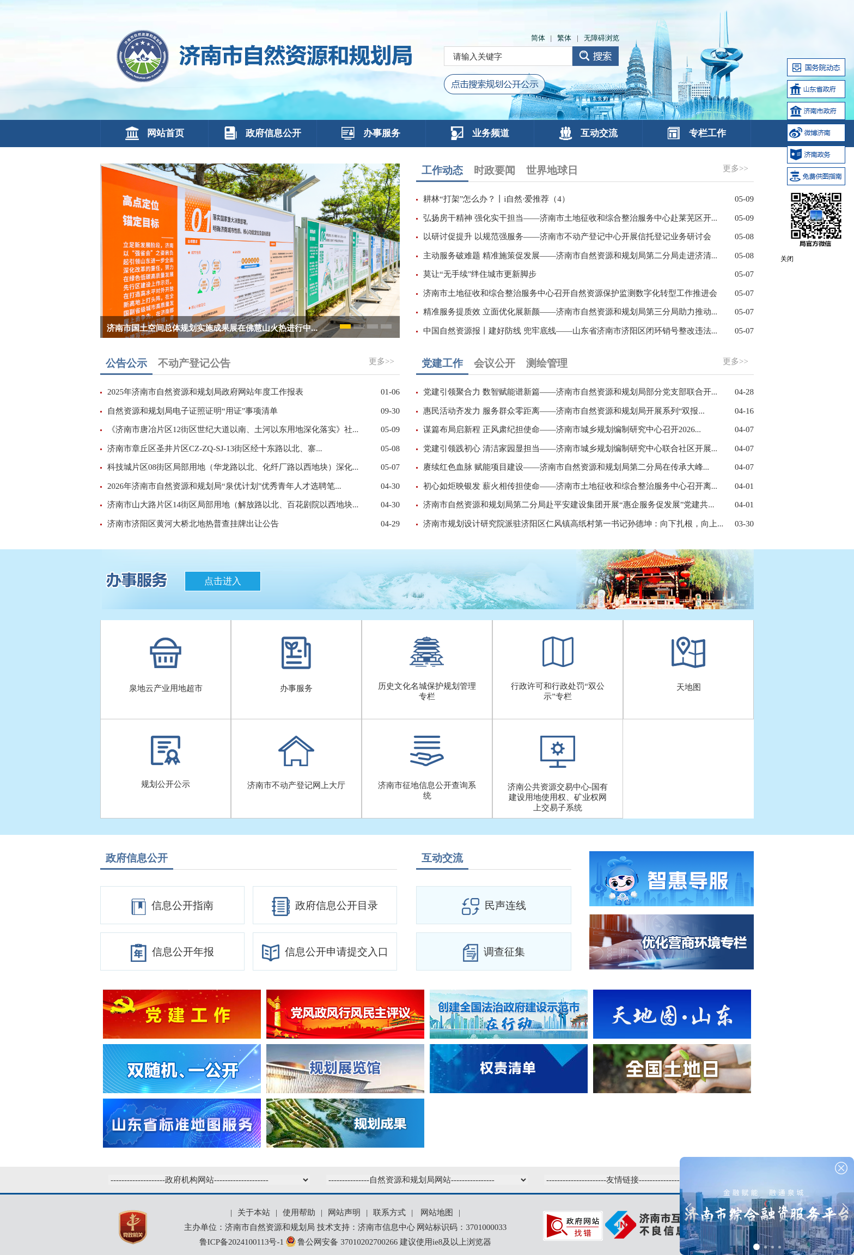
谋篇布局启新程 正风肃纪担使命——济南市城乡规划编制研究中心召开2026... (562, 429)
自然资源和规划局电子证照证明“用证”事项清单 (192, 411)
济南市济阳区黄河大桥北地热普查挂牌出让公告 (193, 523)
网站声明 (344, 1212)
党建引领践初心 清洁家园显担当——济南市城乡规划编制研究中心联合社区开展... (570, 448)
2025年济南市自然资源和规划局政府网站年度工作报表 (205, 391)
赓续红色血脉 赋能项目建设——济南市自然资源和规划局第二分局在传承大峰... (566, 467)
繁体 (564, 38)
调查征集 (494, 953)
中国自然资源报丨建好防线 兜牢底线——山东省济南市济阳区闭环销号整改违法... (570, 330)
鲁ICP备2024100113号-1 (241, 1242)
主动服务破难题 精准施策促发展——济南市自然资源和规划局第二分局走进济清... (570, 255)
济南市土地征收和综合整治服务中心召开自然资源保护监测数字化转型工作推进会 (570, 293)
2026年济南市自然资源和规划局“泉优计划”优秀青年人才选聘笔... (224, 486)
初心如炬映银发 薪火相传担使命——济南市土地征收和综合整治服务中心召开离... (570, 486)
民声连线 (494, 906)
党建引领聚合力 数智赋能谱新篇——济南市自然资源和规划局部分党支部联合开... (570, 391)
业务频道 (479, 133)
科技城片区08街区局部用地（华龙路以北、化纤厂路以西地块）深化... (232, 467)
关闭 (787, 259)
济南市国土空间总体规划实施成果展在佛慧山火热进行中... (212, 327)
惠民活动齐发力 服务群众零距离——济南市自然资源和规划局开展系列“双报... (564, 411)
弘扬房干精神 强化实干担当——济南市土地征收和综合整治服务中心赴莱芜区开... (570, 218)
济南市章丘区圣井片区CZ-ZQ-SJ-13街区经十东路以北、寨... (214, 448)
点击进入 (222, 581)
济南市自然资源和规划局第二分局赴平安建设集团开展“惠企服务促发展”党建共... (569, 504)
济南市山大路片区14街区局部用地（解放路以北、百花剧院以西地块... (232, 504)
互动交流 (588, 133)
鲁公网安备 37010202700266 (343, 1242)
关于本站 (253, 1212)
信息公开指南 (172, 907)
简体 (538, 38)
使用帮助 (299, 1212)
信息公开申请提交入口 (325, 952)
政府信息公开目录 (325, 906)
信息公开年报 (172, 953)
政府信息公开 (262, 133)
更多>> (735, 168)
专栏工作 (696, 133)
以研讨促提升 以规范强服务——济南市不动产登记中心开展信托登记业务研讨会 (567, 236)
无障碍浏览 (601, 38)
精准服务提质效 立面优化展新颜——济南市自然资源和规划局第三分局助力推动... (570, 311)
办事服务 (370, 133)
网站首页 (154, 133)
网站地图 (436, 1212)
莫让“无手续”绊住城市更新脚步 (479, 274)
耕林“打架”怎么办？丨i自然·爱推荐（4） (496, 199)
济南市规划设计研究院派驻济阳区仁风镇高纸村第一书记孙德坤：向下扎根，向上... (573, 523)
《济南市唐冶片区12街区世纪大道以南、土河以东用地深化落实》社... (232, 429)
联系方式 (389, 1212)
